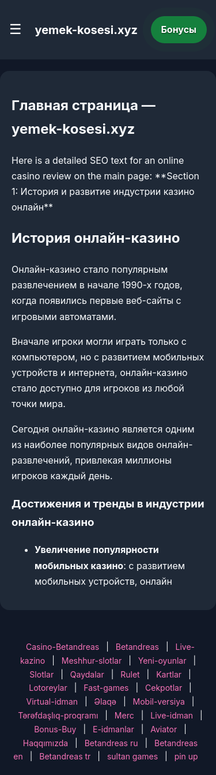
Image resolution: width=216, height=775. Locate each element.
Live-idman (171, 715)
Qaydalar (87, 674)
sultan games (132, 756)
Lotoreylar (48, 688)
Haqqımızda (45, 743)
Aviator (163, 729)
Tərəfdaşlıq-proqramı (58, 715)
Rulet (129, 674)
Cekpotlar (163, 688)
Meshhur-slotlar (92, 660)
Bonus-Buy (55, 729)
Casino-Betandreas (62, 647)
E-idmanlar (113, 729)
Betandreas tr (64, 756)
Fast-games (106, 688)
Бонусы (179, 29)
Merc (124, 715)
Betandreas (137, 647)
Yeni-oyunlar (162, 660)
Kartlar (168, 674)
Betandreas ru (111, 743)
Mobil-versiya (159, 701)
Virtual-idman (52, 701)
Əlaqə (105, 701)
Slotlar (41, 674)
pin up (186, 756)
